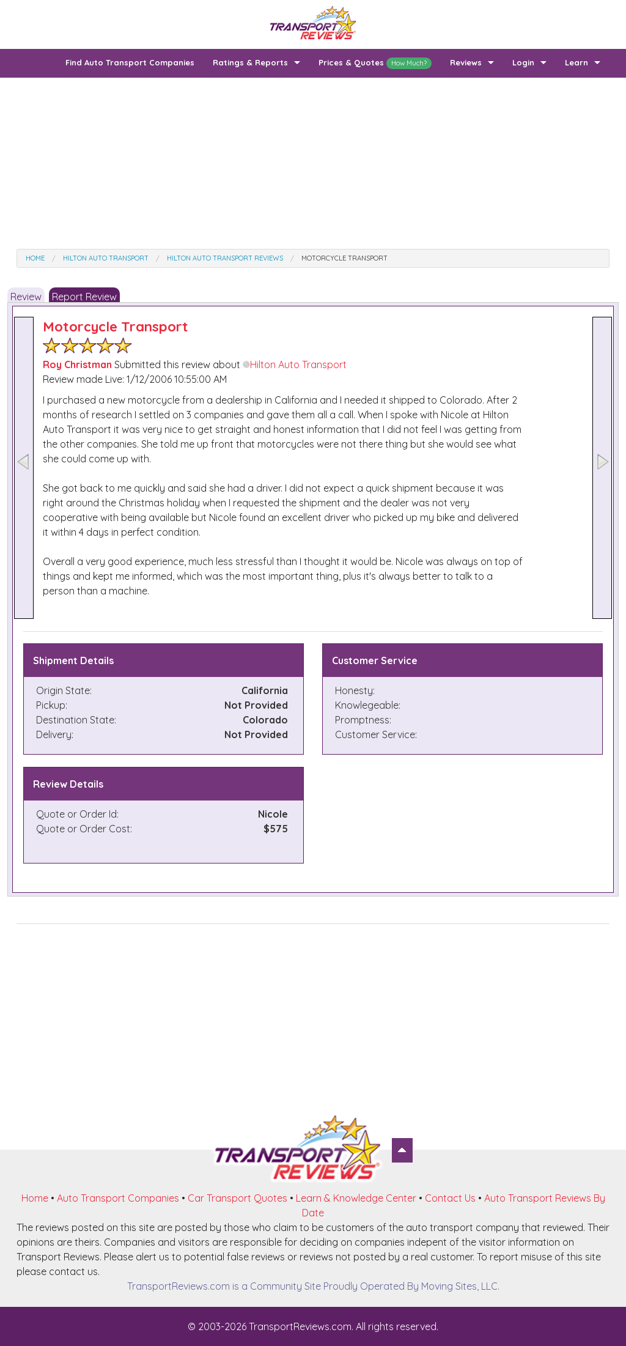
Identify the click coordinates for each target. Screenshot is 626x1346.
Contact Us (450, 1198)
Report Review (84, 296)
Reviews (466, 62)
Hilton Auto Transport (295, 364)
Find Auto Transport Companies (129, 62)
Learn (576, 62)
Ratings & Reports (250, 62)
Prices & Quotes (375, 63)
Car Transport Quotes (237, 1198)
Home (34, 1198)
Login (523, 62)
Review (26, 296)
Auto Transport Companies (118, 1198)
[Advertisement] (313, 163)
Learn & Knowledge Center (356, 1198)
